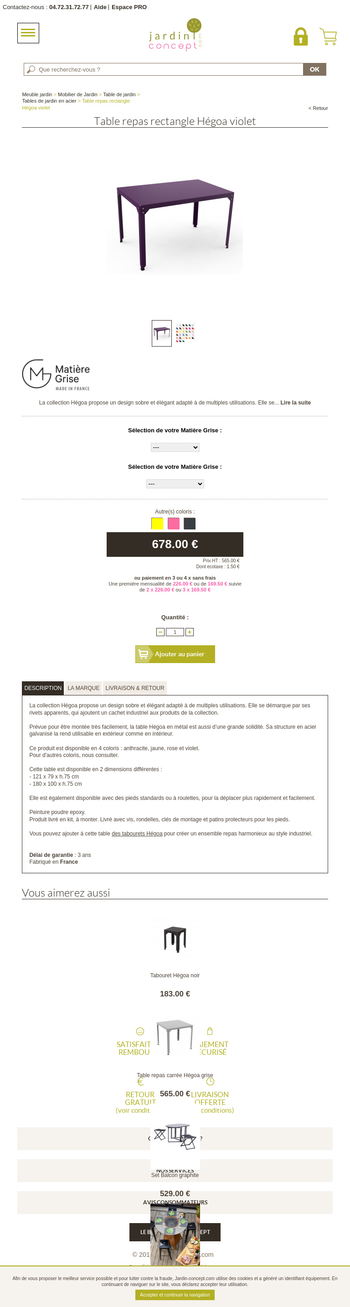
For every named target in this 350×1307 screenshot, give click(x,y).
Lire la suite (295, 402)
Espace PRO (129, 7)
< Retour (318, 108)
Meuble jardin (37, 94)
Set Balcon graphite (175, 1175)
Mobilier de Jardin (78, 94)
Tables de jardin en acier (49, 101)
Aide (100, 7)
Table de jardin (119, 94)
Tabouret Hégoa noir (175, 975)
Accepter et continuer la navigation (175, 1294)
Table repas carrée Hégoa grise (175, 1075)
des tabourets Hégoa (137, 833)
